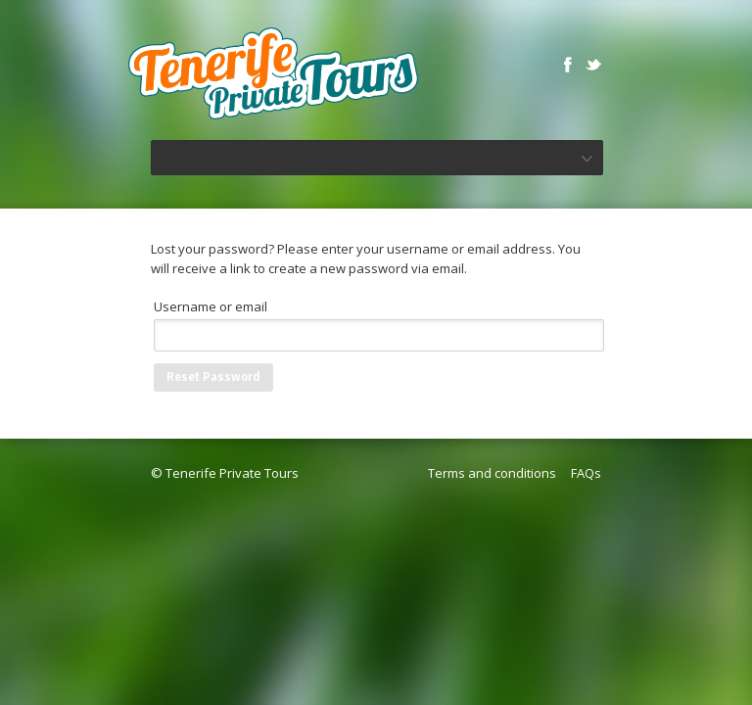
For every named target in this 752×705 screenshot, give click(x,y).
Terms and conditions (492, 473)
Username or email (210, 306)
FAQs (586, 473)
